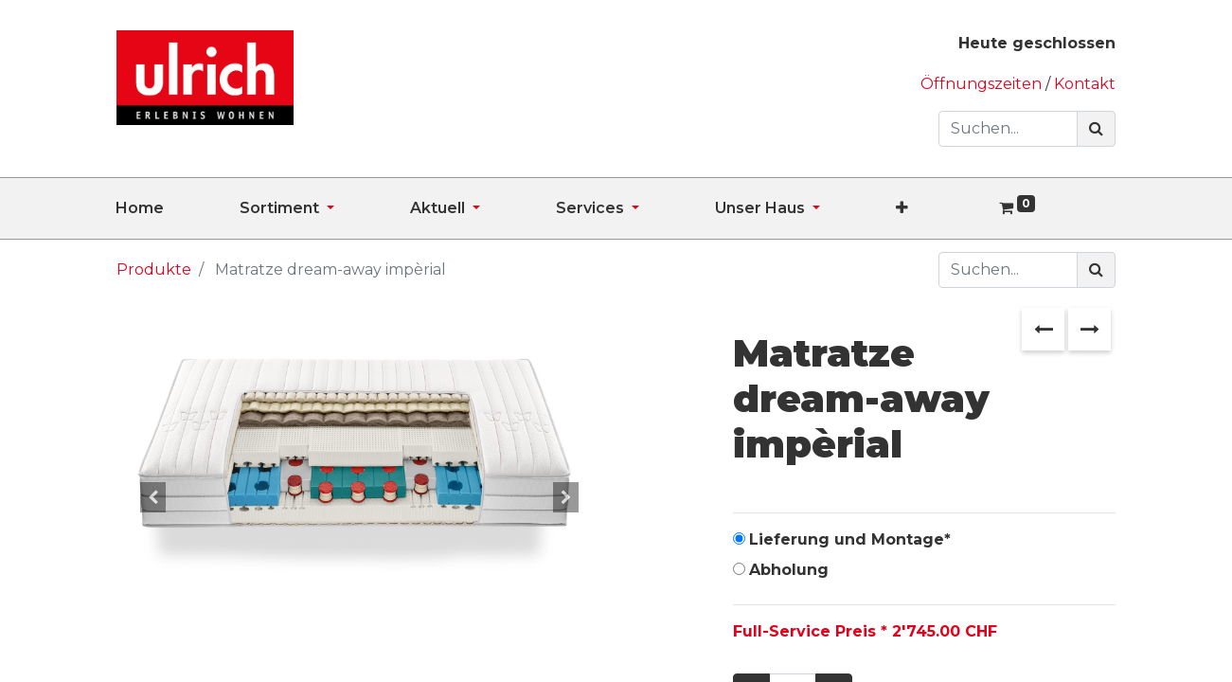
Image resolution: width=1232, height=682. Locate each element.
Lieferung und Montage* (850, 539)
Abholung (789, 570)
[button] (940, 208)
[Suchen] (1096, 129)
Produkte (153, 269)
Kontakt (1085, 84)
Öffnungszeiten (982, 84)
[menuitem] (178, 208)
